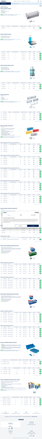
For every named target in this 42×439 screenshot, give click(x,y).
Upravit (20, 225)
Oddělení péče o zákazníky (31, 432)
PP (3, 209)
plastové (1, 350)
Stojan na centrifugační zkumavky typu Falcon (8, 342)
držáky (17, 14)
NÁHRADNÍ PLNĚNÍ (34, 416)
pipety (13, 15)
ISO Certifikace (10, 432)
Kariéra (10, 433)
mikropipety (21, 389)
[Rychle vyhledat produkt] (26, 4)
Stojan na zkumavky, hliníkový (5, 8)
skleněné (5, 350)
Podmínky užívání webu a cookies (31, 424)
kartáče (20, 14)
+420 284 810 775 (10, 423)
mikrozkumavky (14, 350)
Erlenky (16, 15)
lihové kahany (8, 15)
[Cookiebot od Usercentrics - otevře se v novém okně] (35, 212)
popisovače (5, 15)
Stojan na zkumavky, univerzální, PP (6, 125)
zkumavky (15, 14)
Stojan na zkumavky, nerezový (5, 34)
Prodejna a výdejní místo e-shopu (31, 433)
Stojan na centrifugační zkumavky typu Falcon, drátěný (10, 379)
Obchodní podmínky (31, 423)
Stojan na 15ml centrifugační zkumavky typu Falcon (9, 245)
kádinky (6, 390)
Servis (31, 434)
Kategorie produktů (5, 3)
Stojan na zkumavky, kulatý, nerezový (7, 65)
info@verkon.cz (10, 426)
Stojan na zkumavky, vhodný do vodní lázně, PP (8, 208)
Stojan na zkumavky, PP (4, 94)
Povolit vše (33, 225)
